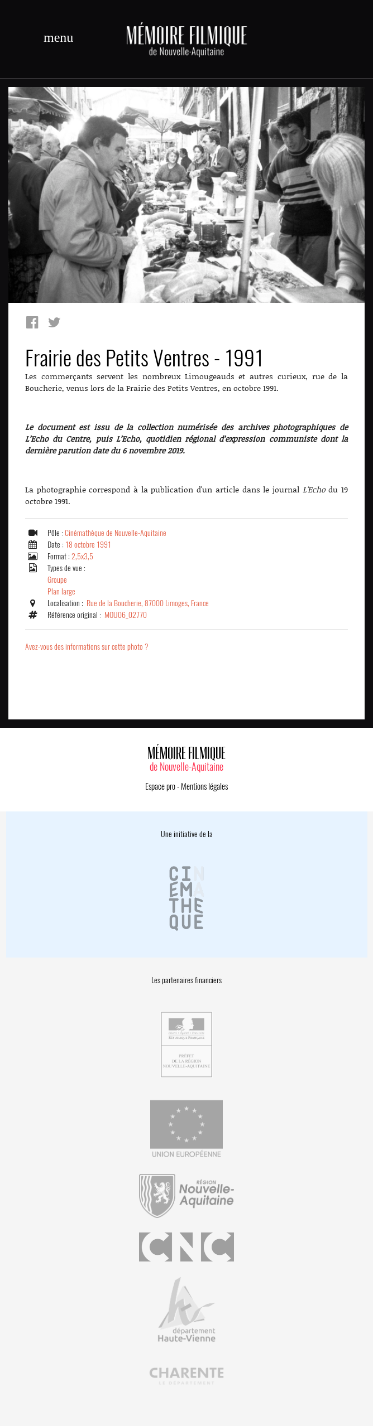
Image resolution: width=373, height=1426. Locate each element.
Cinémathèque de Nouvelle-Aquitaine (115, 533)
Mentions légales (204, 786)
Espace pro (160, 786)
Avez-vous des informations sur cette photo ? (87, 646)
